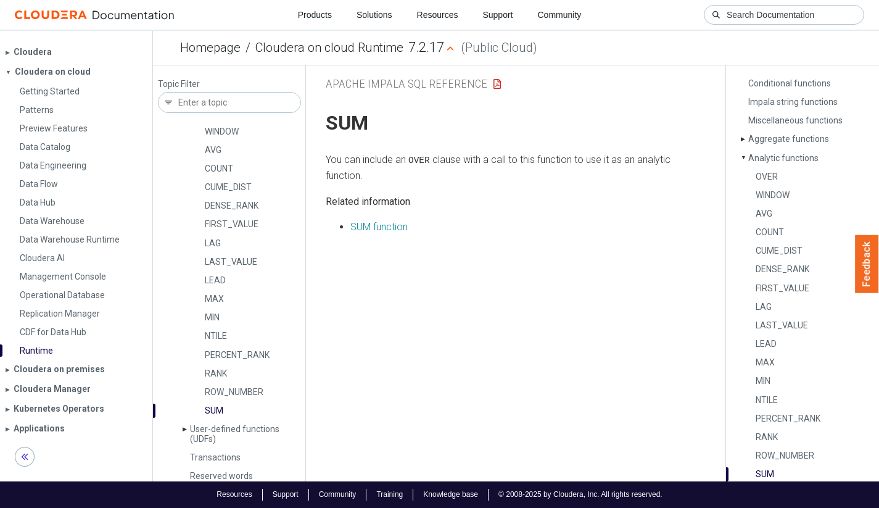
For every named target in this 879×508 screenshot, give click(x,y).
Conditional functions (789, 83)
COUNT (219, 168)
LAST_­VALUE (231, 262)
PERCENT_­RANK (237, 355)
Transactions (215, 457)
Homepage (210, 47)
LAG (213, 243)
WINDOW (222, 131)
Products (315, 15)
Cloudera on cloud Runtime (329, 47)
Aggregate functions (788, 139)
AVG (213, 150)
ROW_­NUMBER (234, 392)
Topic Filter (179, 84)
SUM (214, 410)
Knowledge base (450, 494)
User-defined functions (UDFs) (234, 433)
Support (497, 15)
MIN (212, 317)
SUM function (379, 227)
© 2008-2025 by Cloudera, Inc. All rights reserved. (580, 494)
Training (389, 494)
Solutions (374, 15)
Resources (437, 15)
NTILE (216, 336)
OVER (767, 176)
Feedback (867, 264)
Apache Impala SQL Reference (406, 84)
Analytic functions (783, 158)
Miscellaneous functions (795, 120)
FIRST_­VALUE (231, 224)
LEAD (215, 280)
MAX (214, 299)
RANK (216, 373)
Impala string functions (793, 102)
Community (560, 15)
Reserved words (221, 476)
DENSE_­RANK (231, 205)
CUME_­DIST (228, 187)
